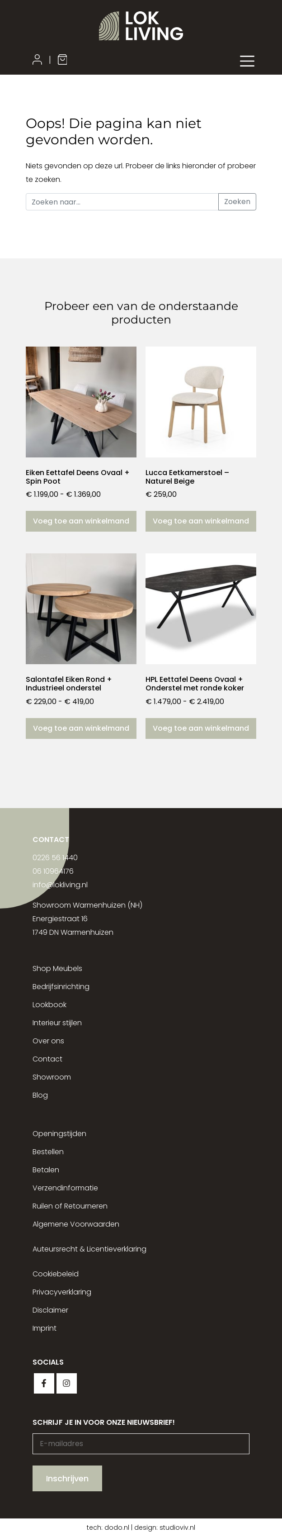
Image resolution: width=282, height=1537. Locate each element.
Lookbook (49, 1004)
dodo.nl (116, 1527)
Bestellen (48, 1152)
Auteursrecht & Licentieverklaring (89, 1249)
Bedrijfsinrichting (61, 986)
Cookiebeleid (56, 1274)
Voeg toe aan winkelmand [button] (201, 521)
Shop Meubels (57, 968)
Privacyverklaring (62, 1292)
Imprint (44, 1328)
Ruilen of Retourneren (70, 1206)
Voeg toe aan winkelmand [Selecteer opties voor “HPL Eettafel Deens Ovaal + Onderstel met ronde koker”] (201, 728)
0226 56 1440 (55, 857)
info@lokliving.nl (60, 885)
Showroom (52, 1077)
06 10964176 (53, 871)
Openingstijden (59, 1133)
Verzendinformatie (65, 1188)
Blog (40, 1095)
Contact (47, 1059)
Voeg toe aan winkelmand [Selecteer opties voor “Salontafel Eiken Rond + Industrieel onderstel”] (81, 728)
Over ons (48, 1041)
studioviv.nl (177, 1527)
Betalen (46, 1170)
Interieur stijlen (57, 1023)
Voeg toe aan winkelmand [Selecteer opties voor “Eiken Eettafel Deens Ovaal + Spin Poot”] (81, 521)
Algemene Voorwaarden (76, 1224)
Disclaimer (50, 1310)
